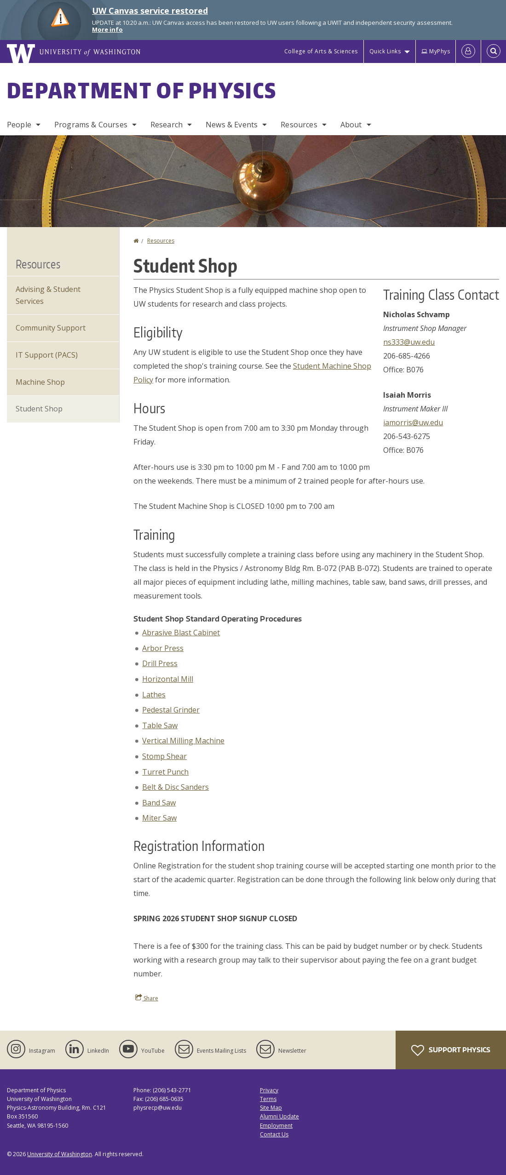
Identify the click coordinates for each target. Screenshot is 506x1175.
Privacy (269, 1090)
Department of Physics (141, 90)
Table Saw (160, 725)
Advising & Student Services (48, 295)
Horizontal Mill (167, 679)
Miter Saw (159, 818)
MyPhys (435, 51)
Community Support (51, 328)
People (19, 125)
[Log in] (468, 51)
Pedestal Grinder (171, 710)
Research (166, 125)
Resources (299, 125)
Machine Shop (40, 382)
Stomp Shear (164, 756)
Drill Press (160, 663)
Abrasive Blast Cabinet (181, 632)
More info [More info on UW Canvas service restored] (107, 29)
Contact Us (274, 1134)
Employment (276, 1125)
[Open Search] (493, 51)
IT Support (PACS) (47, 355)
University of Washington (59, 1154)
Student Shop (39, 409)
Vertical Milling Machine (183, 741)
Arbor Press (163, 648)
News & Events (232, 125)
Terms (268, 1099)
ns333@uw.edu (409, 342)
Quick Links (385, 51)
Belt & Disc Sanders (175, 787)
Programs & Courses (90, 125)
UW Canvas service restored (150, 10)
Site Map (271, 1108)
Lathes (154, 695)
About (351, 125)
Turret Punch (165, 772)
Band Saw (159, 803)
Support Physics (450, 1050)
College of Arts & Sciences (321, 51)
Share (146, 998)
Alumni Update (279, 1116)
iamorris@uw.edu (413, 422)
